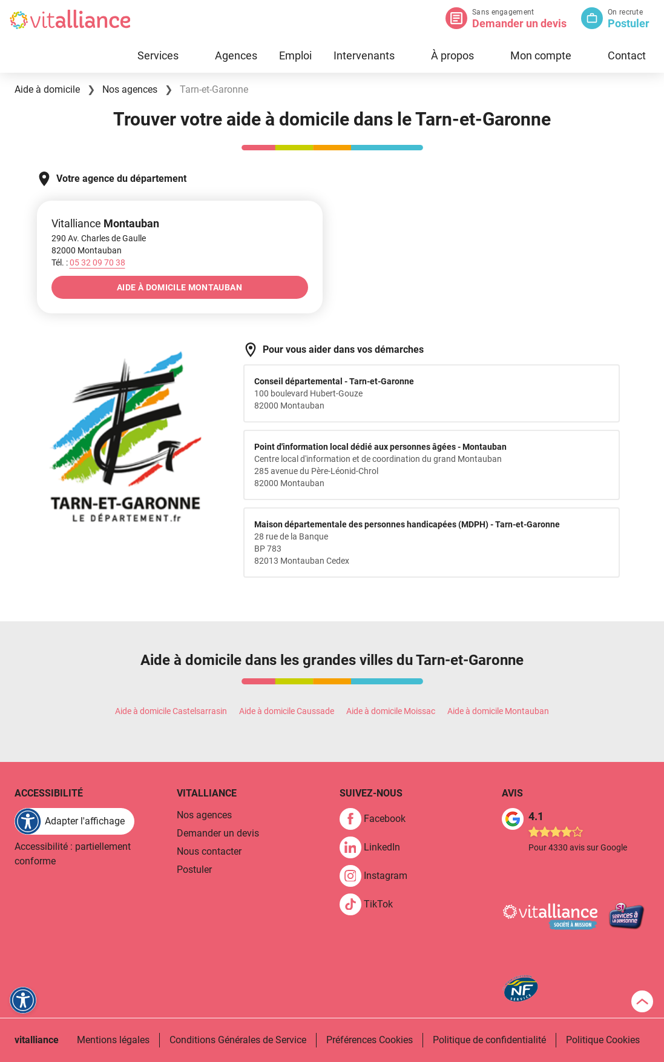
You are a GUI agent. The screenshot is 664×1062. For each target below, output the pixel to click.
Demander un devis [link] (218, 833)
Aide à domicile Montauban (498, 711)
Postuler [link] (194, 869)
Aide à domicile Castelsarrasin (171, 711)
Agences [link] (236, 55)
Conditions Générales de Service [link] (237, 1040)
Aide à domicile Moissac (390, 711)
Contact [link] (627, 55)
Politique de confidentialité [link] (489, 1040)
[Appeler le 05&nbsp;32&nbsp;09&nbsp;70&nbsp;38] (97, 262)
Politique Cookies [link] (603, 1040)
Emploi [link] (295, 55)
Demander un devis (519, 23)
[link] (377, 819)
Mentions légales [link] (113, 1040)
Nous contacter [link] (209, 851)
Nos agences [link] (204, 815)
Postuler (628, 23)
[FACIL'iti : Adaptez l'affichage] (74, 821)
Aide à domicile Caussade (286, 711)
